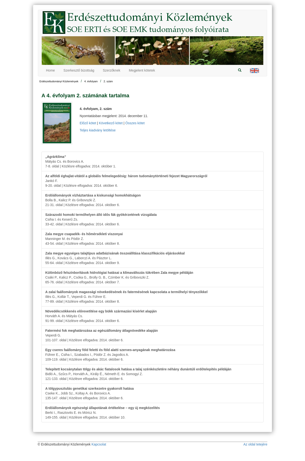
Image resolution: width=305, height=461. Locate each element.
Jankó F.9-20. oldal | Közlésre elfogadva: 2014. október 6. (126, 180)
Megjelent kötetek (142, 70)
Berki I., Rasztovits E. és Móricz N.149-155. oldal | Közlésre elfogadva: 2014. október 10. (102, 412)
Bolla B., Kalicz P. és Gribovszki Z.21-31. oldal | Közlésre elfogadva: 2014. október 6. (93, 200)
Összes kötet (135, 123)
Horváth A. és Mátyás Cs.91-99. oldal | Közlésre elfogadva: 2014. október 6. (101, 316)
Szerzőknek (111, 70)
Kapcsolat (99, 444)
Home (50, 70)
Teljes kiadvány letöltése (98, 130)
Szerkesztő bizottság (78, 70)
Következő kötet (111, 123)
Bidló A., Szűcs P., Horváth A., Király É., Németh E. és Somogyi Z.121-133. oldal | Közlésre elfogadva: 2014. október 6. (138, 374)
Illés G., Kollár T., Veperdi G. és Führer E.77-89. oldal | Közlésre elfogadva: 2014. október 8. (126, 296)
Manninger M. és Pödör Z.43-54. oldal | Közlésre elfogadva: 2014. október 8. (84, 238)
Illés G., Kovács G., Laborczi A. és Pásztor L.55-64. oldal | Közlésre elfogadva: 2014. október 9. (115, 258)
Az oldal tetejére (255, 444)
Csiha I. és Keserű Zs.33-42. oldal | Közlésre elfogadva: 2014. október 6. (101, 219)
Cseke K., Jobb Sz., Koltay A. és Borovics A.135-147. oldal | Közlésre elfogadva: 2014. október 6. (89, 393)
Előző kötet (88, 123)
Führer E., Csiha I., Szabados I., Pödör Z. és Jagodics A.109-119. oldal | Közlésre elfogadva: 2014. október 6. (110, 354)
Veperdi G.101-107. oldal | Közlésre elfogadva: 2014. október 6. (101, 335)
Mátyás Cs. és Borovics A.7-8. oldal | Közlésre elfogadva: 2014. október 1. (80, 161)
